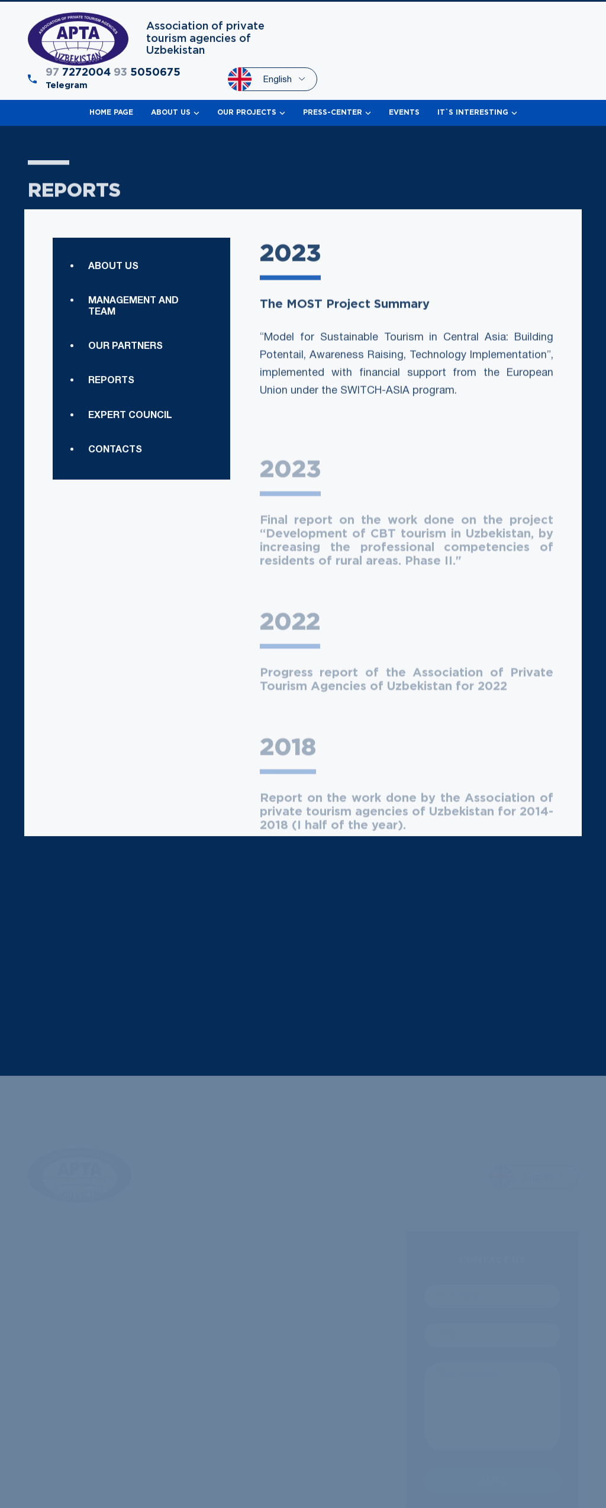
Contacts (115, 524)
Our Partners (125, 377)
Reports (111, 455)
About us (113, 296)
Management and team (133, 336)
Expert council (130, 490)
